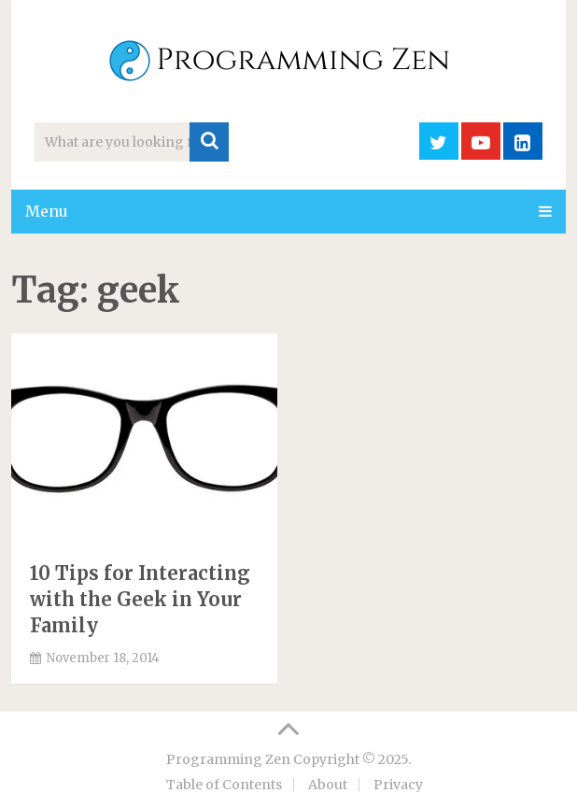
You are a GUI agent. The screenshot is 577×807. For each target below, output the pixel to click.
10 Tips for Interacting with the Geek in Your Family (140, 599)
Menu (46, 211)
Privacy (398, 784)
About (327, 784)
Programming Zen (228, 759)
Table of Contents (224, 784)
